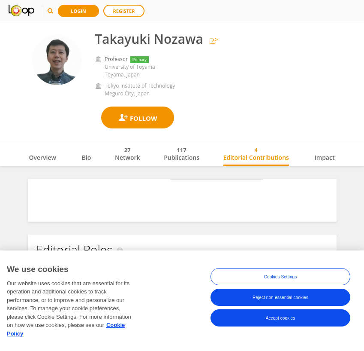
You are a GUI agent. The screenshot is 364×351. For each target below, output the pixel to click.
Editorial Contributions (256, 154)
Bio (86, 157)
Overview (42, 157)
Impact (325, 157)
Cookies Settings (280, 278)
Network (127, 154)
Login (78, 11)
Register (124, 11)
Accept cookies (280, 319)
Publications (181, 154)
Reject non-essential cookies (280, 298)
